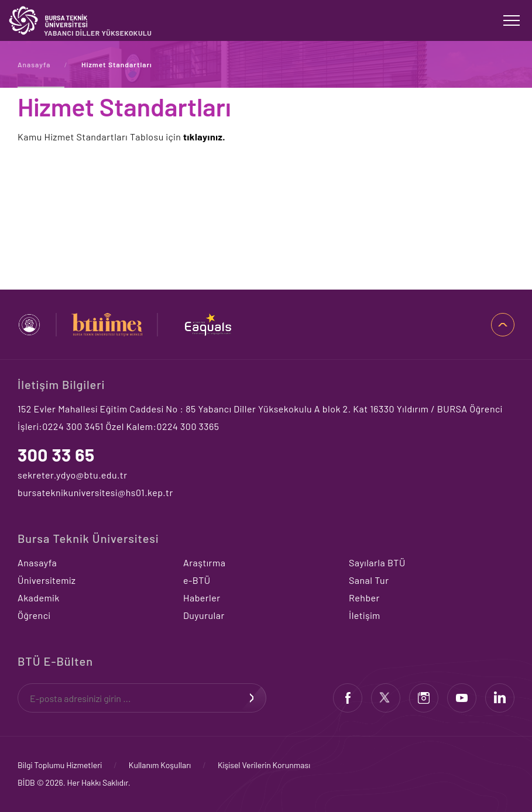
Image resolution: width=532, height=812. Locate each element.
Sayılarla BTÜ (377, 562)
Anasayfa (34, 64)
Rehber (364, 597)
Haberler (202, 597)
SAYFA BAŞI (502, 324)
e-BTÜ (197, 580)
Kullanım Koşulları (160, 765)
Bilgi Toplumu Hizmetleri (60, 765)
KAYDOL (251, 698)
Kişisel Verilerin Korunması (264, 765)
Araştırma (204, 562)
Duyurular (204, 615)
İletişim (364, 615)
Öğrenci (34, 615)
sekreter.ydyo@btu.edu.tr (72, 474)
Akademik (39, 597)
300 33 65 (56, 454)
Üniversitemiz (46, 580)
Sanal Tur (369, 580)
